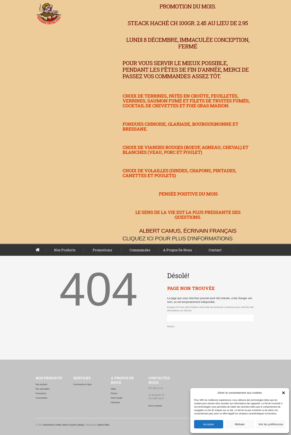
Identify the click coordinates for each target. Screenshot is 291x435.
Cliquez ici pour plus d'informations (177, 238)
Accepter (208, 424)
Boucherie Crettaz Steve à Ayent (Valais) (64, 425)
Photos (114, 393)
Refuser (240, 424)
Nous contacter (155, 406)
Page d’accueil (41, 250)
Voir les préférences (270, 424)
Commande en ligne (82, 384)
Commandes (139, 250)
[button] (283, 393)
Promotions (102, 250)
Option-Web (103, 425)
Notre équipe (117, 398)
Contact (215, 250)
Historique (115, 402)
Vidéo (113, 389)
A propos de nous (177, 250)
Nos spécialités (43, 389)
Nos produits (65, 250)
